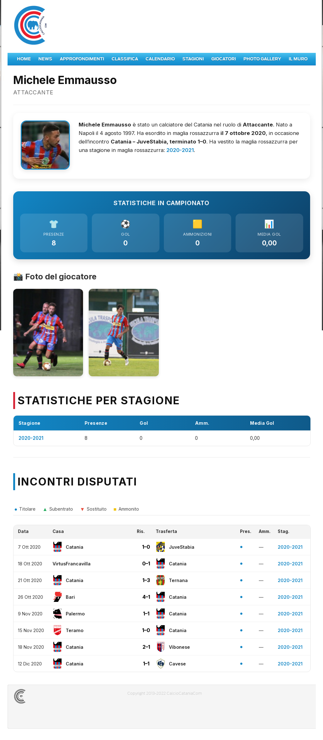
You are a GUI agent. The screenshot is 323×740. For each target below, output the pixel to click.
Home (24, 59)
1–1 (146, 615)
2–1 (146, 649)
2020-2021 (180, 150)
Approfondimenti (82, 59)
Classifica (125, 59)
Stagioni (193, 59)
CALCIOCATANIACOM (42, 698)
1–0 (146, 549)
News (45, 59)
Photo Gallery (262, 59)
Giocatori (223, 59)
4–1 (146, 599)
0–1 (146, 565)
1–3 (146, 582)
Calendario (160, 59)
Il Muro (298, 59)
